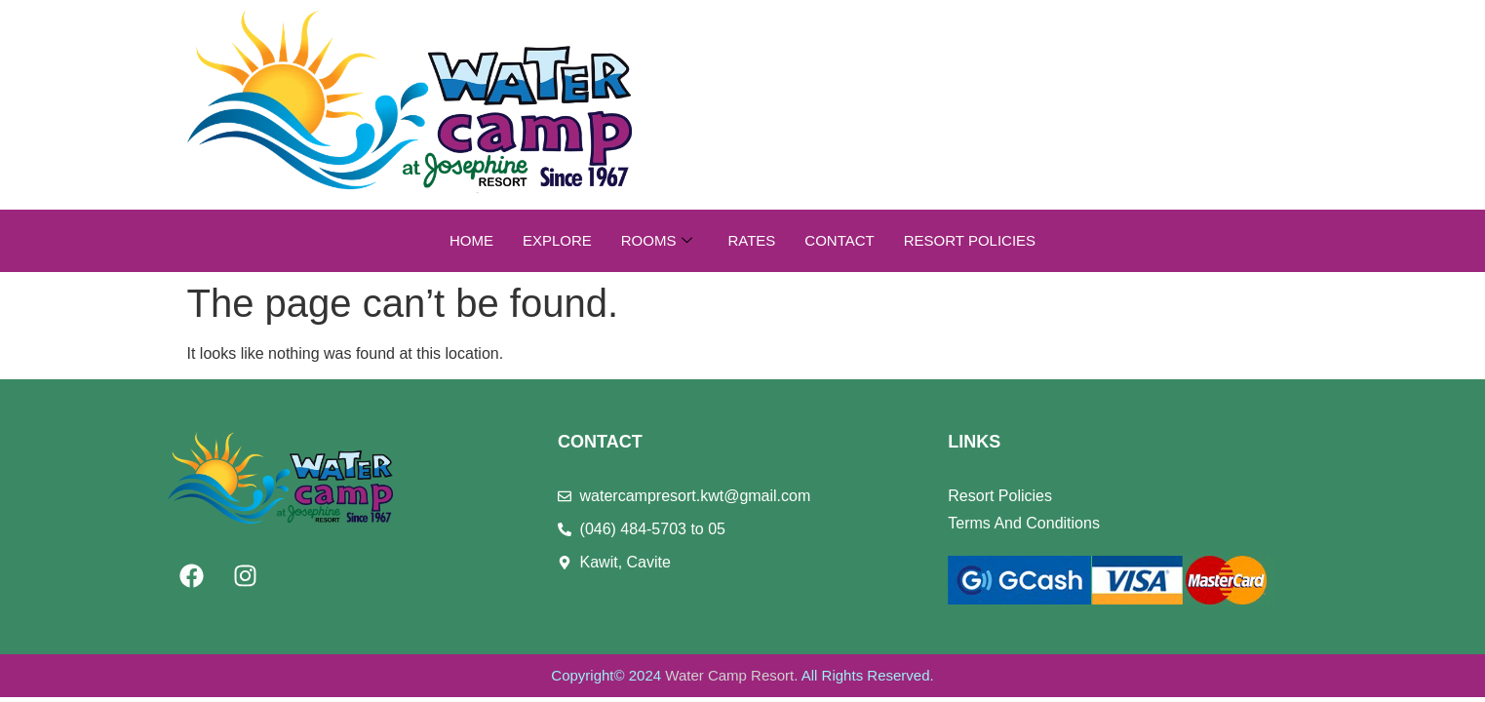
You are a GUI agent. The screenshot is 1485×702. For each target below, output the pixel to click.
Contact (839, 240)
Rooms (657, 241)
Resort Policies (970, 240)
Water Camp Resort (729, 675)
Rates (751, 240)
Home (471, 240)
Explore (557, 240)
